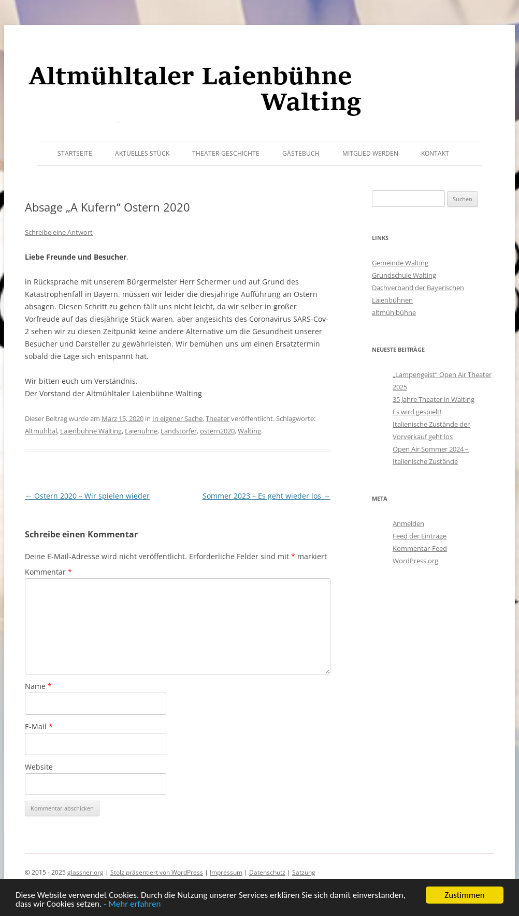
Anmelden (408, 523)
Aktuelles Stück (142, 153)
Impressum (226, 872)
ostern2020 (217, 431)
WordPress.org (415, 560)
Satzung (303, 872)
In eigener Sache (177, 418)
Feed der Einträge (419, 535)
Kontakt (435, 153)
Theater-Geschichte (226, 153)
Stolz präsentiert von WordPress (156, 872)
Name (38, 686)
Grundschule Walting (404, 275)
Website (39, 767)
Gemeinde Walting (400, 262)
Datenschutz (267, 872)
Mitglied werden (370, 153)
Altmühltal (41, 431)
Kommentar (48, 572)
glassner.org (85, 872)
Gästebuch (301, 153)
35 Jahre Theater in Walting (433, 399)
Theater (217, 418)
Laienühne (141, 431)
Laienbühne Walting (91, 431)
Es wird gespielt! (417, 411)
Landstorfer (179, 431)
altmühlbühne (394, 312)
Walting (249, 431)
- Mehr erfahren (132, 904)
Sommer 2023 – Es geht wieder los (266, 496)
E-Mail (39, 726)
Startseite (74, 153)
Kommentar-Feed (420, 548)
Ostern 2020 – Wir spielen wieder (87, 496)
